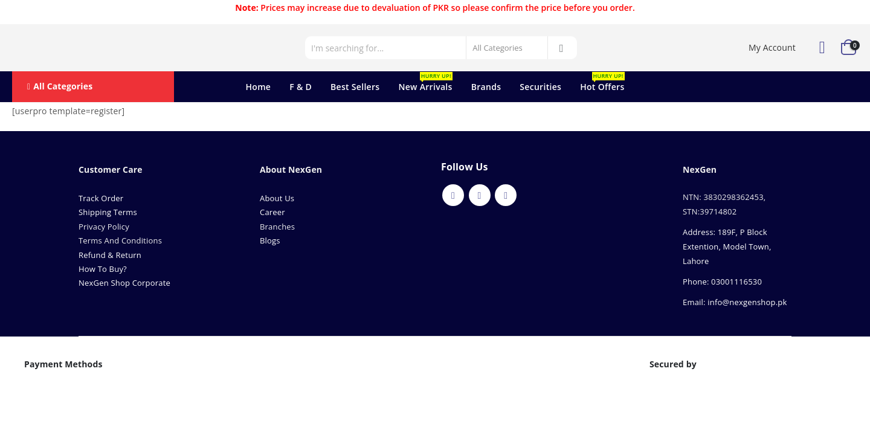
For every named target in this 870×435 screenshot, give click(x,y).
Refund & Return (110, 255)
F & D (300, 86)
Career (272, 212)
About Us (278, 198)
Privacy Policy (104, 226)
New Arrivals (425, 82)
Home (258, 86)
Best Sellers (354, 86)
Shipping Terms (108, 212)
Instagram (506, 195)
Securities (540, 86)
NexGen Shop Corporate (124, 282)
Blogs (270, 240)
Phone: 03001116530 (722, 281)
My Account (772, 47)
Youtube (480, 195)
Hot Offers (602, 82)
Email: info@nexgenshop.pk (735, 302)
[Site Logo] (66, 48)
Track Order (101, 198)
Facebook (453, 195)
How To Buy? (103, 268)
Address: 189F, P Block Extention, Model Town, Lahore (727, 246)
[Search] (561, 47)
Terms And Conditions (120, 240)
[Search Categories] (507, 47)
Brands (486, 86)
